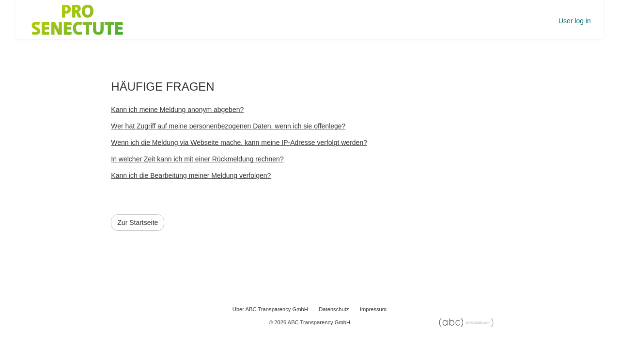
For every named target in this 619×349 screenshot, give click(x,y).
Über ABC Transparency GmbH (270, 309)
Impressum (373, 309)
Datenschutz (334, 309)
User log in (574, 21)
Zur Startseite (137, 222)
